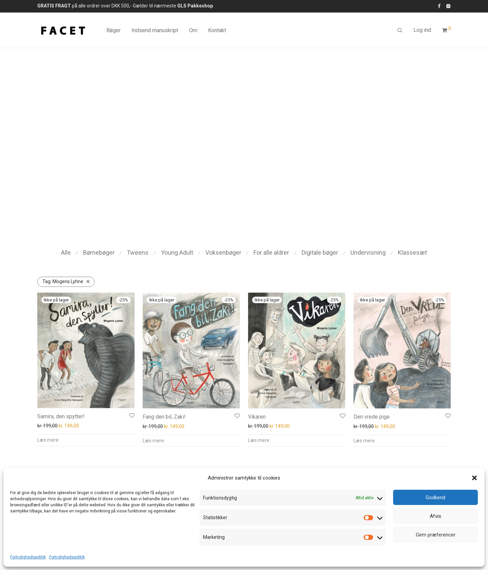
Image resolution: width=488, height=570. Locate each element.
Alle (66, 252)
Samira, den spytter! (61, 416)
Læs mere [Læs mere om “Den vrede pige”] (364, 440)
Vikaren (257, 417)
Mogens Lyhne (62, 281)
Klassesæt (412, 252)
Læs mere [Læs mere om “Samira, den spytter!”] (48, 440)
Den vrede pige (371, 417)
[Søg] (400, 30)
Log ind (422, 30)
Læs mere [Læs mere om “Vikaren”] (258, 440)
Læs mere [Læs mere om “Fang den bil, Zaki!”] (153, 440)
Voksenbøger (223, 252)
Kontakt (217, 30)
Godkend (435, 497)
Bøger (113, 30)
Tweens (137, 252)
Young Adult (177, 252)
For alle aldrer (271, 252)
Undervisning (368, 252)
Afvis (435, 516)
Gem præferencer (435, 535)
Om (193, 30)
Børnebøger (99, 252)
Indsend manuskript (154, 30)
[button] (474, 477)
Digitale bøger (320, 252)
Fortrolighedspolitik (28, 557)
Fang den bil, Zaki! (164, 417)
